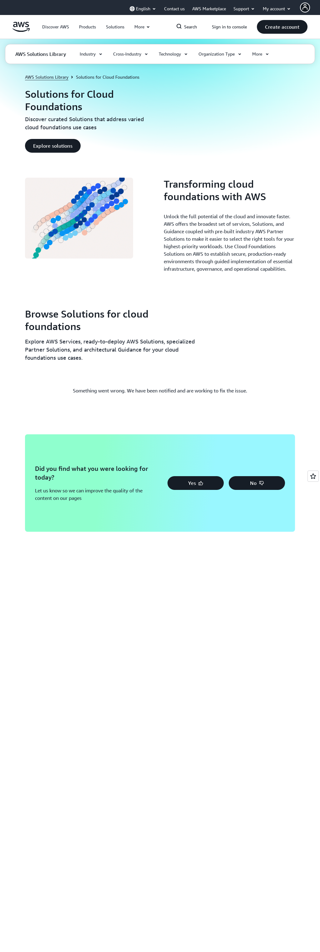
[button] (55, 26)
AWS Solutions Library (46, 77)
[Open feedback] (313, 476)
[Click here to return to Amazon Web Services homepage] (21, 30)
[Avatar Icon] (305, 7)
